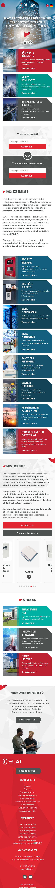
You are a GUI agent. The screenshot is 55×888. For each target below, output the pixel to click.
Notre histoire (27, 804)
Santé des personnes (27, 837)
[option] (47, 5)
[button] (19, 586)
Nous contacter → (28, 720)
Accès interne (27, 884)
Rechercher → (27, 147)
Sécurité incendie (28, 824)
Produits (27, 525)
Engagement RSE (27, 811)
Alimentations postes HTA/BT (27, 843)
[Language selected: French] (49, 5)
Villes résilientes (27, 798)
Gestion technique (27, 840)
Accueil (27, 786)
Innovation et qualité (27, 808)
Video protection (28, 833)
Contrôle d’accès (28, 827)
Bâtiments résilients (27, 795)
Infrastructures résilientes (27, 801)
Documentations (27, 533)
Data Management (27, 830)
